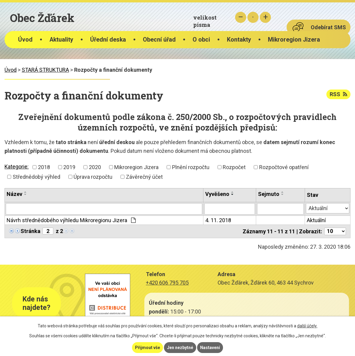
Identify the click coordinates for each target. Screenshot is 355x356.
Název (14, 194)
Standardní (253, 17)
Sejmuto (268, 194)
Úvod (25, 39)
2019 (69, 167)
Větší (265, 17)
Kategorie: (17, 166)
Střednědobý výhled (36, 177)
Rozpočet (234, 167)
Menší (240, 17)
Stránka (30, 231)
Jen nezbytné (180, 347)
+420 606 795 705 (167, 282)
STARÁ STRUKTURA (45, 70)
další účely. (307, 325)
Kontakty (239, 39)
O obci (201, 39)
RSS (338, 94)
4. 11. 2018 (218, 220)
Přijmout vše (147, 347)
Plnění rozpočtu (190, 167)
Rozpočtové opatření (284, 167)
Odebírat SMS (328, 27)
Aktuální (316, 220)
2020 (95, 167)
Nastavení (210, 347)
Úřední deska (108, 39)
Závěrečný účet (144, 177)
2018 (44, 167)
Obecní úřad (159, 39)
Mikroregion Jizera (294, 39)
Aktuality (61, 39)
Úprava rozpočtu (93, 177)
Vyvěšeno (217, 194)
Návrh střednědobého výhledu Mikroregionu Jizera (71, 220)
